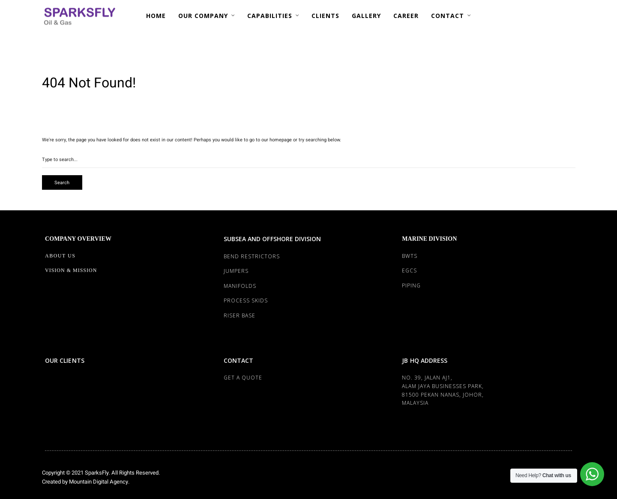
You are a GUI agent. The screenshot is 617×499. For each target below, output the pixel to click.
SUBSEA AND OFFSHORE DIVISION (272, 239)
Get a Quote (243, 377)
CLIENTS (325, 16)
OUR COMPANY (203, 16)
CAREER (406, 16)
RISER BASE (239, 315)
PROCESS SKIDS (246, 300)
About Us (60, 256)
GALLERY (366, 16)
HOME (156, 16)
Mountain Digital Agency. (98, 482)
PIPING (411, 285)
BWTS (409, 256)
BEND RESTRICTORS (252, 256)
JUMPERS (236, 271)
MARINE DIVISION (429, 239)
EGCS (409, 270)
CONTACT (447, 16)
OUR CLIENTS (64, 360)
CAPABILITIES (269, 16)
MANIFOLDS (240, 286)
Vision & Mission (71, 270)
